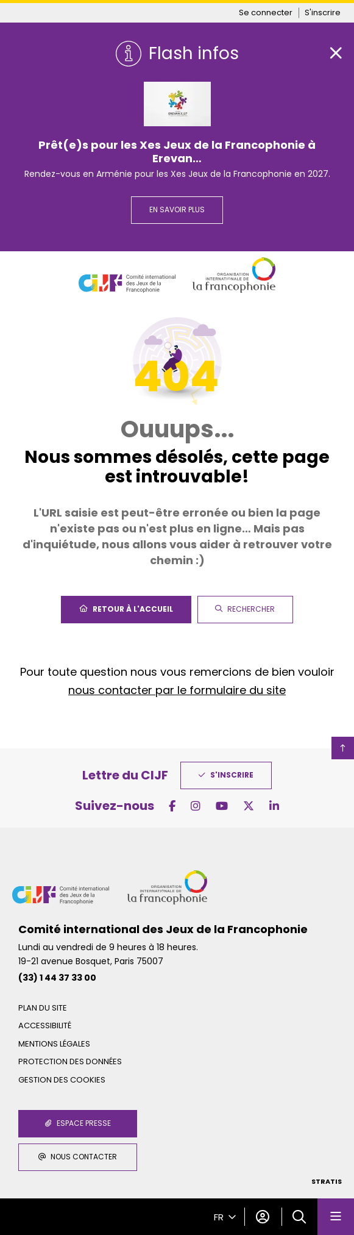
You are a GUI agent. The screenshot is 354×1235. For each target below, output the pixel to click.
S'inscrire (323, 12)
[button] (299, 1216)
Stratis (326, 1181)
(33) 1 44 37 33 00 (57, 978)
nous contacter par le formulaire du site (177, 690)
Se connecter (265, 12)
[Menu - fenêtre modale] (335, 1216)
